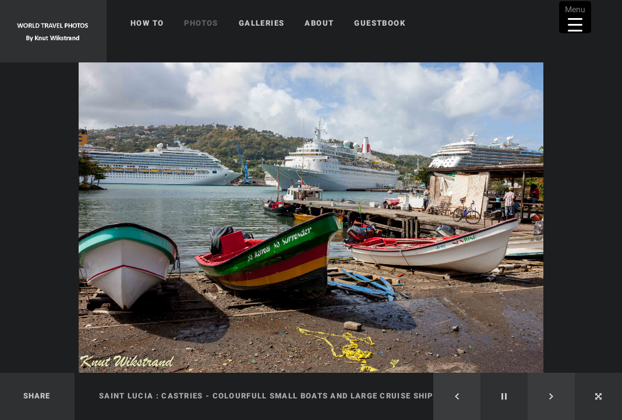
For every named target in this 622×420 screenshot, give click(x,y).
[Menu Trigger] (575, 17)
